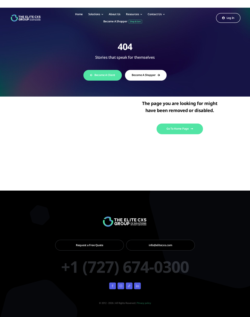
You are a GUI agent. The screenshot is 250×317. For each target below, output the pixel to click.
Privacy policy (144, 303)
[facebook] (112, 286)
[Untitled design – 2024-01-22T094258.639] (26, 15)
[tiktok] (129, 286)
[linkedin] (137, 286)
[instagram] (121, 286)
